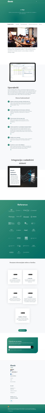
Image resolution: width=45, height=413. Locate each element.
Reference (40, 24)
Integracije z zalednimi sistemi (33, 24)
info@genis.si (12, 392)
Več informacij (33, 409)
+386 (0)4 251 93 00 (13, 390)
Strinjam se (10, 411)
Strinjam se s (16, 349)
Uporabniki (17, 24)
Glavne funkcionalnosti (23, 24)
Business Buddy (12, 381)
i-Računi (11, 378)
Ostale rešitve (22, 330)
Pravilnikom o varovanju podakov (18, 349)
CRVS (11, 379)
